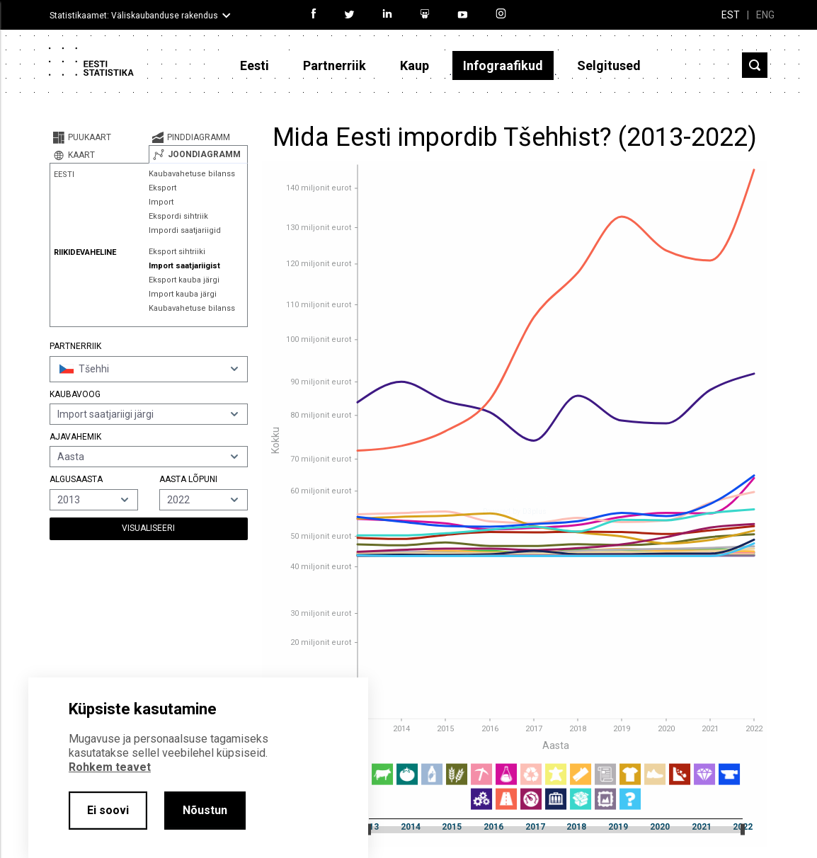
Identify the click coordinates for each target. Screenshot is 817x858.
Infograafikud (503, 65)
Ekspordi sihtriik (178, 216)
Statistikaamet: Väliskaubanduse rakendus (134, 16)
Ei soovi (108, 810)
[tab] (99, 137)
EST (730, 15)
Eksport (162, 188)
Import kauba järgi (183, 294)
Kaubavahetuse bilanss (192, 173)
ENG (765, 15)
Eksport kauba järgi (184, 280)
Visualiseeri (148, 528)
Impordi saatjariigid (185, 230)
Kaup (414, 65)
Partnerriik (334, 65)
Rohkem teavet (110, 767)
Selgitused (609, 65)
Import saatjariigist (184, 265)
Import (161, 202)
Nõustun (205, 810)
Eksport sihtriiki (177, 251)
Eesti (254, 65)
